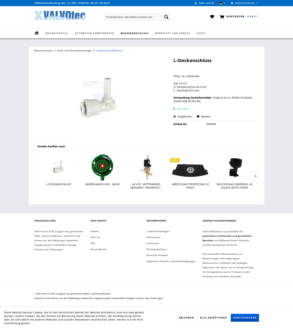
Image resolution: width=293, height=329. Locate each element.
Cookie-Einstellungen (157, 231)
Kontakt (94, 231)
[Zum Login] (204, 3)
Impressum (152, 243)
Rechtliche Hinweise (157, 255)
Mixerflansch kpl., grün (102, 184)
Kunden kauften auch (51, 146)
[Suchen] (166, 17)
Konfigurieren (245, 317)
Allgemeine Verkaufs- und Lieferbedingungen (170, 261)
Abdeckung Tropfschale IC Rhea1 (190, 186)
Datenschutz (153, 237)
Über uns (95, 237)
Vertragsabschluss (156, 249)
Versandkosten (98, 249)
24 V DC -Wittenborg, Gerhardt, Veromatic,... (146, 186)
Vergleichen (182, 116)
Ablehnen (186, 317)
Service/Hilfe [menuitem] (243, 3)
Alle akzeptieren (213, 317)
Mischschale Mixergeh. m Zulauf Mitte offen (234, 186)
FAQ (92, 243)
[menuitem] (204, 3)
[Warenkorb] (238, 17)
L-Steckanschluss (58, 184)
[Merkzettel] (212, 17)
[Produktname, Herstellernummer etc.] (137, 17)
